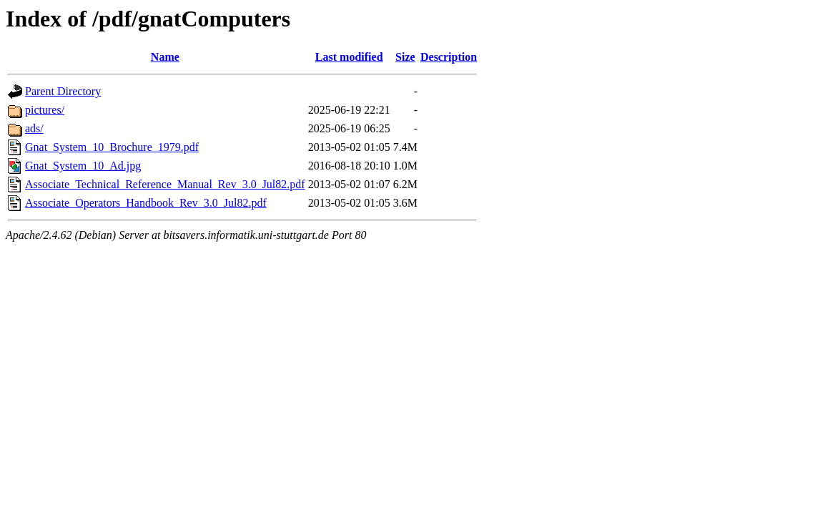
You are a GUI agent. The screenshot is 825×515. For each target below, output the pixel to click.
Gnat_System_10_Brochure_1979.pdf (112, 147)
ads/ (34, 128)
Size (405, 57)
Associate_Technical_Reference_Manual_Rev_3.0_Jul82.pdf (165, 184)
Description (448, 57)
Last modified (349, 57)
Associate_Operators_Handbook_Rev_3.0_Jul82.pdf (146, 203)
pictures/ (44, 110)
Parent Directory (63, 91)
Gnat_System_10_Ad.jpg (83, 166)
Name (165, 57)
